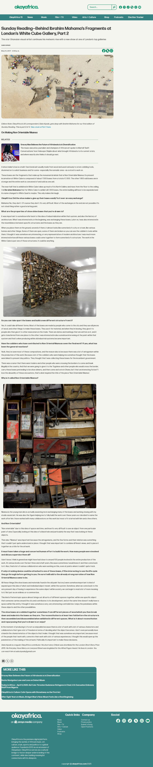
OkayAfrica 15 (15, 17)
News (30, 17)
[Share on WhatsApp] (111, 51)
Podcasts (118, 17)
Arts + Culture (89, 17)
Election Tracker (136, 17)
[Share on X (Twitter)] (107, 51)
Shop (106, 17)
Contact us (85, 720)
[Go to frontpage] (26, 7)
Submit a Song (86, 725)
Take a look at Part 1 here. (40, 127)
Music (44, 17)
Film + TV (59, 17)
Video (74, 17)
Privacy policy (86, 722)
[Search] (114, 7)
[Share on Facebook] (104, 51)
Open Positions (87, 727)
